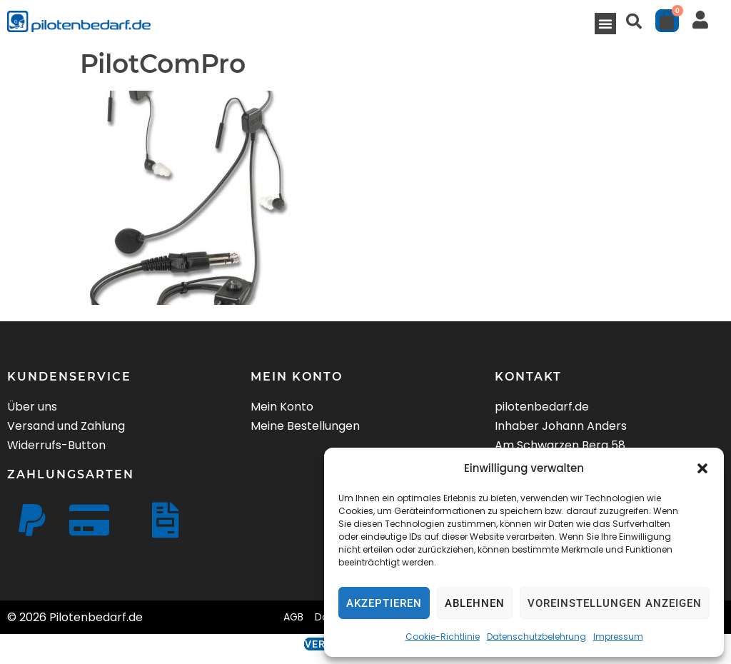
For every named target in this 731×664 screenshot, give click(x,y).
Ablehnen (475, 603)
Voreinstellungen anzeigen (615, 603)
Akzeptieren (384, 603)
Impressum (618, 636)
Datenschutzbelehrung (536, 636)
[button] (702, 468)
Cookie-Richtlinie (442, 636)
